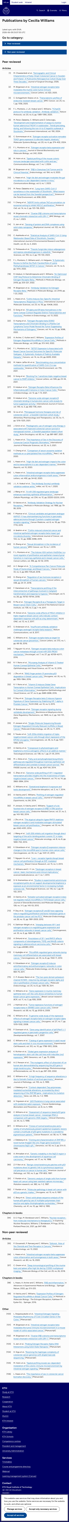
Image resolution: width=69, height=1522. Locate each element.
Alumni (5, 1416)
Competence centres (11, 1441)
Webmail (6, 1471)
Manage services (14, 1509)
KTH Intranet (7, 1421)
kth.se (6, 2)
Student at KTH (9, 1411)
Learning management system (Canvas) (19, 1476)
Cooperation (7, 1402)
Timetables (7, 1462)
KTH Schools (7, 1436)
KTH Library (7, 1432)
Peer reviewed (13, 43)
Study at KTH (8, 1392)
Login (64, 2)
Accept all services (15, 1515)
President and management (14, 1446)
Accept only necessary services (43, 1509)
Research (6, 1397)
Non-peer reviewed (16, 52)
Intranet (28, 2)
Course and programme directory (16, 1466)
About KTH (7, 1406)
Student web (17, 2)
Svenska (53, 10)
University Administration (13, 1451)
